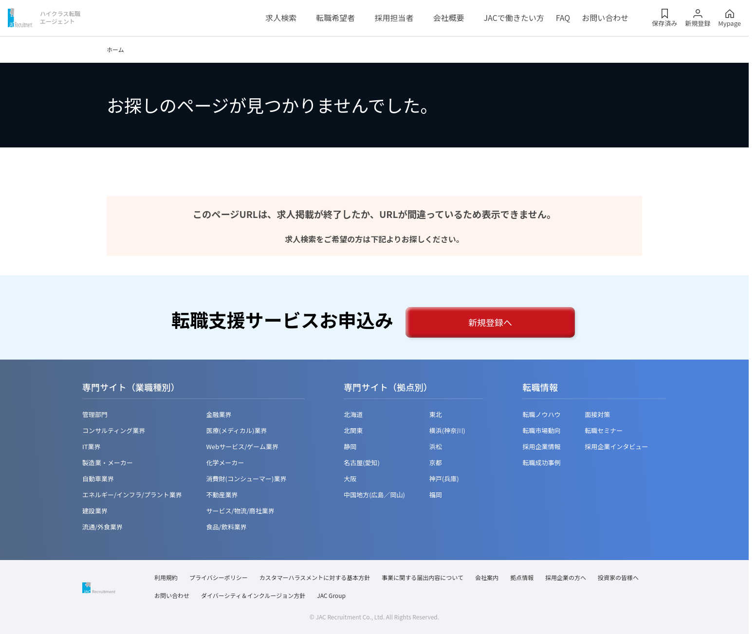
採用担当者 (393, 17)
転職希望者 (335, 17)
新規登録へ (490, 322)
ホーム (115, 49)
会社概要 (448, 17)
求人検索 (280, 17)
